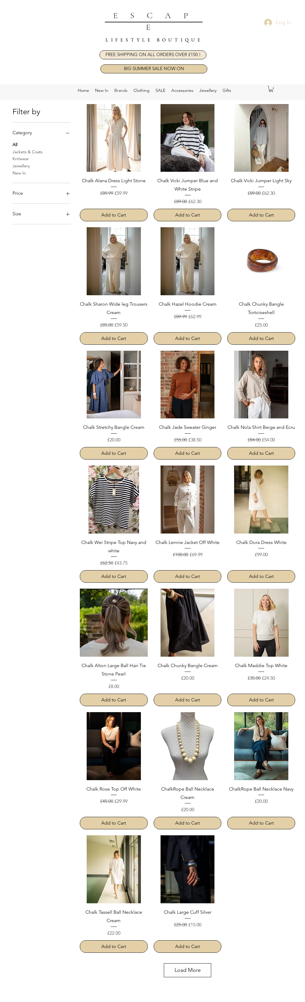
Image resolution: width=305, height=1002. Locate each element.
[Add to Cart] (114, 215)
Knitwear (21, 158)
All (15, 144)
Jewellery (21, 165)
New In (19, 173)
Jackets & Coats (28, 151)
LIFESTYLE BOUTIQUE (154, 40)
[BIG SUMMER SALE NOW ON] (153, 68)
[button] (152, 54)
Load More (188, 970)
